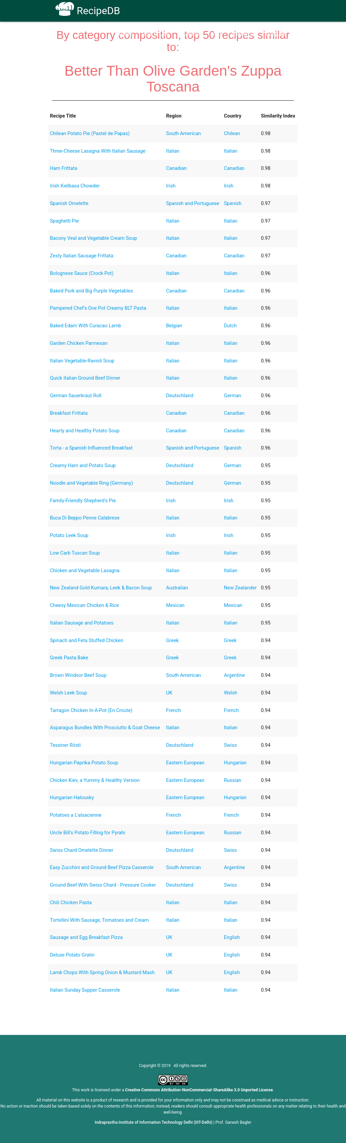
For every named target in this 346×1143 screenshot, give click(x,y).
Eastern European (185, 763)
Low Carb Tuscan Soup (75, 553)
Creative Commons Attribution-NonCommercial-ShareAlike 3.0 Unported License (199, 1090)
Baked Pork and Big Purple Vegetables (91, 291)
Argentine (234, 675)
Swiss (230, 745)
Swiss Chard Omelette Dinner (82, 850)
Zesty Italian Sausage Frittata (82, 256)
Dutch (230, 326)
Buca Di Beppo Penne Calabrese (85, 518)
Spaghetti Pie (64, 221)
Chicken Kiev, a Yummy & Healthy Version (95, 780)
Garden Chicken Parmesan (79, 343)
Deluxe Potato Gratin (72, 955)
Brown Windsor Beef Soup (78, 675)
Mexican (175, 605)
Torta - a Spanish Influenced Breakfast (91, 448)
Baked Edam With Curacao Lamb (85, 326)
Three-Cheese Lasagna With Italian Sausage (98, 151)
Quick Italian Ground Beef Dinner (85, 378)
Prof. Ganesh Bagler (233, 1122)
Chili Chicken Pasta (71, 903)
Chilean (232, 133)
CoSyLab (275, 34)
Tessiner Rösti (65, 745)
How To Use (155, 34)
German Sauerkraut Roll (75, 396)
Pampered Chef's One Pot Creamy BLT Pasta (98, 308)
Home (125, 34)
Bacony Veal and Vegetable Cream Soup (93, 238)
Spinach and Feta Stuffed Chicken (86, 640)
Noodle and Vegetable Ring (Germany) (91, 483)
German (232, 396)
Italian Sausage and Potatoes (82, 623)
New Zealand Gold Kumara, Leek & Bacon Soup (101, 588)
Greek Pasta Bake (69, 658)
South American (183, 133)
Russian (232, 780)
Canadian (176, 168)
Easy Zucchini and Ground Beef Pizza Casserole (102, 867)
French (173, 710)
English (232, 937)
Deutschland (180, 396)
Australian (177, 588)
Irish (171, 186)
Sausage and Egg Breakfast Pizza (86, 937)
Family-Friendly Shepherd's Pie (83, 501)
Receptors (189, 34)
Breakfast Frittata (69, 413)
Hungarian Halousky (72, 798)
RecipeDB (87, 11)
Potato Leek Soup (69, 535)
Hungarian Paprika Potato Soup (84, 763)
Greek (172, 640)
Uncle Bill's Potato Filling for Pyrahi (87, 833)
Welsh (230, 693)
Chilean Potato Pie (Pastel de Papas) (90, 133)
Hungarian (235, 763)
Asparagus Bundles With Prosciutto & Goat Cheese (105, 728)
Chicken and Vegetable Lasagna (85, 571)
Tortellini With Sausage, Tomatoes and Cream (99, 920)
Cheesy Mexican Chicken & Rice (84, 605)
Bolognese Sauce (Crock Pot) (82, 273)
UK (169, 693)
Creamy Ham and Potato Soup (83, 465)
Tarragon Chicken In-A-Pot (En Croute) (91, 710)
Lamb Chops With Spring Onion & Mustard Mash (102, 972)
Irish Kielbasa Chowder (75, 186)
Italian (173, 151)
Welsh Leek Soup (68, 693)
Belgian (174, 326)
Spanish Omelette (69, 203)
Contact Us (244, 34)
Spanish (233, 203)
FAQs (216, 34)
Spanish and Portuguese (192, 203)
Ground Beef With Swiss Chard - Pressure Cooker (103, 885)
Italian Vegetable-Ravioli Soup (82, 361)
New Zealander (240, 588)
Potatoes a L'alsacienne (75, 815)
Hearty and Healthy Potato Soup (85, 431)
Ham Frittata (63, 168)
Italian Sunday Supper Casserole (85, 990)
